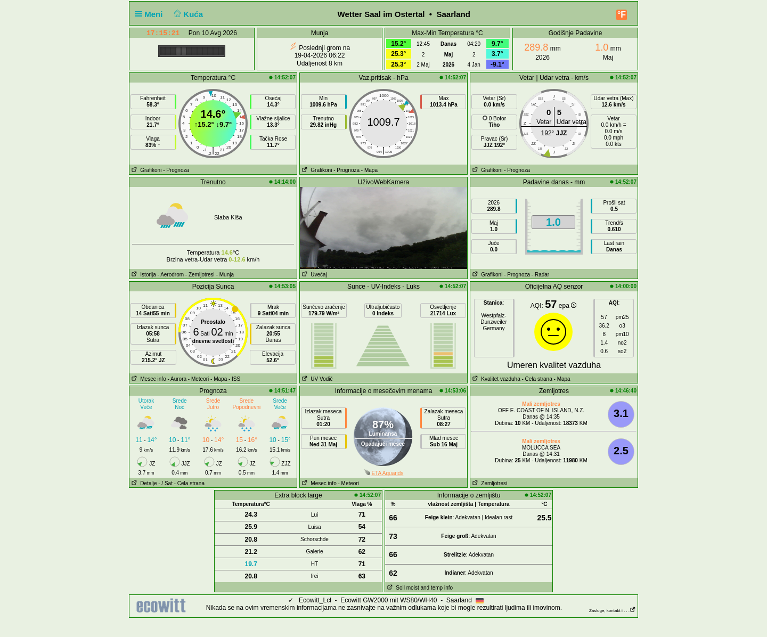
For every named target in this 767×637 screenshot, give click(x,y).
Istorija (142, 274)
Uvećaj (313, 274)
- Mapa (369, 170)
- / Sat (165, 483)
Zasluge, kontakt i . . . (612, 610)
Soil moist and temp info (419, 588)
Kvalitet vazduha (495, 379)
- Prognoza (176, 170)
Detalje (143, 483)
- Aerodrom (171, 274)
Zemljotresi (488, 483)
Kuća (187, 14)
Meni (151, 14)
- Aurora (176, 379)
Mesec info (147, 379)
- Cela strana (537, 379)
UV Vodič (316, 379)
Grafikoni (145, 170)
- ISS (234, 379)
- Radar (540, 274)
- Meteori (198, 379)
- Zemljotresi (200, 274)
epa (567, 305)
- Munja (225, 274)
